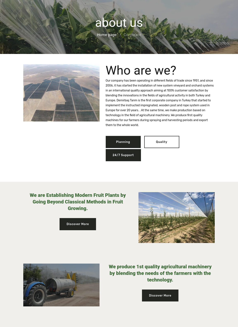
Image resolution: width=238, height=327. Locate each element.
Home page (107, 35)
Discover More (78, 224)
